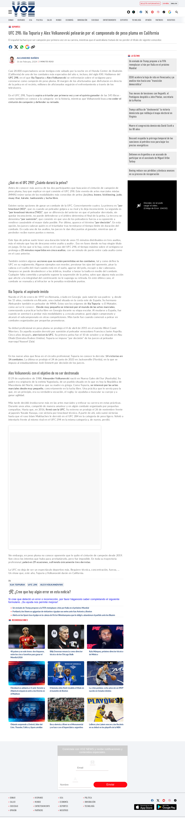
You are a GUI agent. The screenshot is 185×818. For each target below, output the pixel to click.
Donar (10, 20)
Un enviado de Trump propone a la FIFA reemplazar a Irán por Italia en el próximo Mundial (50, 608)
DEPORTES (124, 20)
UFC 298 (32, 584)
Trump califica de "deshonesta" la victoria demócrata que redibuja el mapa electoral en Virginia (150, 113)
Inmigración (82, 20)
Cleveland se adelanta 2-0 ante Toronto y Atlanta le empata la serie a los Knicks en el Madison (28, 691)
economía (69, 20)
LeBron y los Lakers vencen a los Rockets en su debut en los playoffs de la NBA (106, 726)
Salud (49, 20)
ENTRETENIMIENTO (109, 20)
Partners (159, 20)
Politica (39, 20)
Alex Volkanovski (51, 584)
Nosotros (171, 20)
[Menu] (10, 12)
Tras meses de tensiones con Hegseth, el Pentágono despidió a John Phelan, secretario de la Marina (151, 97)
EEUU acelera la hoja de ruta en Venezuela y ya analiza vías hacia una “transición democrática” (151, 81)
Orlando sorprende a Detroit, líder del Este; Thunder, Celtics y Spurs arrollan (26, 726)
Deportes (16, 27)
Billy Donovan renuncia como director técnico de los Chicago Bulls (66, 653)
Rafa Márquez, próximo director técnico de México (106, 653)
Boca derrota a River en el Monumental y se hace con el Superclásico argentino (66, 726)
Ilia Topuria (17, 584)
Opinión (148, 20)
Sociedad (95, 20)
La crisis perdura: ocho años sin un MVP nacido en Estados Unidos (106, 689)
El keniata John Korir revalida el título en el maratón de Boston (67, 689)
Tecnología (136, 20)
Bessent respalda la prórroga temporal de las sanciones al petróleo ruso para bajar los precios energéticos (151, 142)
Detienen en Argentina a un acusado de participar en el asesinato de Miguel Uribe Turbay (149, 158)
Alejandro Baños (28, 58)
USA (30, 20)
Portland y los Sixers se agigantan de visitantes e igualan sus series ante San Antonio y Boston (52, 611)
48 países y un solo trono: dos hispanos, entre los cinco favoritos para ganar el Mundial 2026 (27, 654)
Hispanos (21, 20)
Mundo (58, 20)
